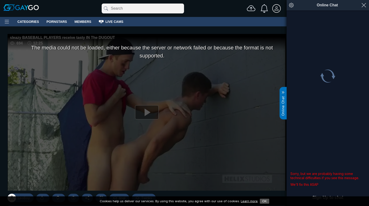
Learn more (249, 201)
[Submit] (105, 8)
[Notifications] (264, 8)
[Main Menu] (7, 21)
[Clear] (183, 8)
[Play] (147, 112)
